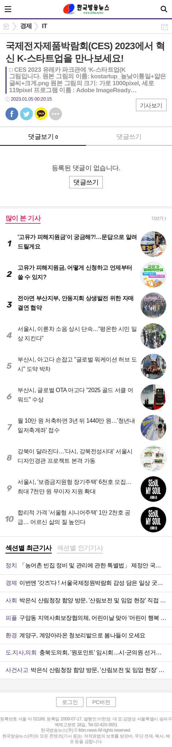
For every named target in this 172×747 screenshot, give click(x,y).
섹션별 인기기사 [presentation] (80, 548)
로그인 (70, 702)
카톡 (41, 113)
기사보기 (151, 105)
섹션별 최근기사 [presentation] (28, 548)
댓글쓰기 (129, 136)
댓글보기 (43, 136)
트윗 (26, 113)
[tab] (28, 549)
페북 (11, 113)
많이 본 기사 (22, 218)
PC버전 (101, 702)
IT (44, 26)
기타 (55, 113)
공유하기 (164, 27)
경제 (26, 26)
